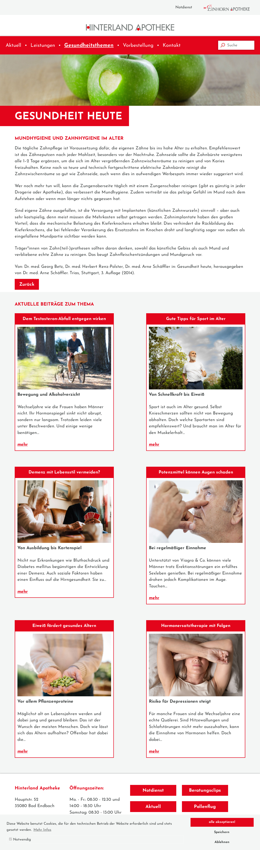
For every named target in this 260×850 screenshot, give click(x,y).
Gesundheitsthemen (89, 45)
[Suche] (236, 45)
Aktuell (13, 45)
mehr (22, 445)
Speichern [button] (221, 832)
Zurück (26, 284)
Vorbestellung (138, 45)
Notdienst (183, 7)
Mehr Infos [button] (42, 830)
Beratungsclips (205, 790)
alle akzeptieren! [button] (222, 822)
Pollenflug (205, 807)
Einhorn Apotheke (230, 8)
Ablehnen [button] (222, 842)
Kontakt (172, 45)
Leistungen (43, 45)
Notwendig (20, 839)
